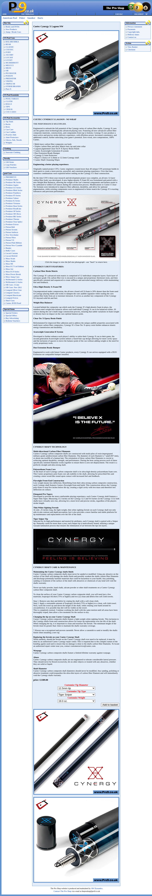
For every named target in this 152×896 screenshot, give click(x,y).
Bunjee (8, 248)
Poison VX (10, 240)
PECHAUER (11, 73)
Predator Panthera (13, 193)
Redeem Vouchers (13, 321)
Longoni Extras (12, 298)
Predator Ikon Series (14, 206)
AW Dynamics (97, 888)
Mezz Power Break (13, 274)
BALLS (9, 104)
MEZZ (8, 68)
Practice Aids (11, 135)
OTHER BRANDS (13, 86)
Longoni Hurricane (13, 295)
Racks (8, 124)
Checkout (131, 50)
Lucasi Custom (12, 253)
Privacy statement (135, 27)
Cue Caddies (11, 132)
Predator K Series (13, 201)
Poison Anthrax (12, 232)
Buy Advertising (12, 318)
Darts (40, 18)
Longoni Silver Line (14, 290)
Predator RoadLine (13, 209)
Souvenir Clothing (13, 152)
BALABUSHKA (12, 42)
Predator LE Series (13, 188)
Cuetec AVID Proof (13, 303)
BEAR (8, 44)
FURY (8, 52)
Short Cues (10, 301)
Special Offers (11, 316)
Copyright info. (134, 32)
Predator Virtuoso (13, 203)
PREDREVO (11, 177)
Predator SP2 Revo (13, 214)
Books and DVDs (12, 27)
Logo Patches (11, 165)
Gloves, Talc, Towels (14, 140)
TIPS (8, 107)
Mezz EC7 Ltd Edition (15, 266)
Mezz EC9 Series (12, 272)
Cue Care (9, 129)
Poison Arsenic (11, 230)
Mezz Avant (10, 259)
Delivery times (133, 35)
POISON (9, 76)
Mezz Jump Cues (12, 277)
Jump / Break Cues (13, 32)
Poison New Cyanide (14, 245)
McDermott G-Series (14, 280)
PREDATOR (11, 78)
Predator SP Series (13, 211)
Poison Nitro (11, 238)
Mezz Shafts (10, 261)
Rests (8, 127)
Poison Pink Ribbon (14, 243)
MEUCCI (10, 65)
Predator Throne (12, 219)
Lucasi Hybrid (11, 256)
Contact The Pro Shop (62, 891)
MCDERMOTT (12, 63)
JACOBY (9, 55)
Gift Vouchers (11, 167)
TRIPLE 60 (10, 84)
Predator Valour (12, 198)
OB (7, 71)
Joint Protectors (12, 137)
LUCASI (9, 57)
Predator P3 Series (13, 196)
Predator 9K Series (13, 182)
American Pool (10, 18)
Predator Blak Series (14, 190)
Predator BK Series (13, 217)
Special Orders (12, 313)
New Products (11, 29)
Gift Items (10, 162)
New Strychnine (12, 235)
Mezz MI (9, 264)
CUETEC (10, 50)
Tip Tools (9, 122)
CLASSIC (10, 47)
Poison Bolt (10, 227)
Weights (9, 143)
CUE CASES (11, 112)
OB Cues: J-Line (12, 285)
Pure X (8, 89)
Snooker (31, 18)
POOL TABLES (12, 99)
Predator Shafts (12, 180)
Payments (131, 29)
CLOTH (9, 101)
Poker (22, 18)
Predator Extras (12, 224)
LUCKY (9, 60)
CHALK (9, 109)
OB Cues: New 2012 (14, 287)
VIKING (9, 81)
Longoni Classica (12, 293)
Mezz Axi (9, 269)
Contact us (132, 37)
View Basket (133, 47)
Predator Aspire (12, 185)
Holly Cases (10, 251)
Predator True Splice (14, 222)
